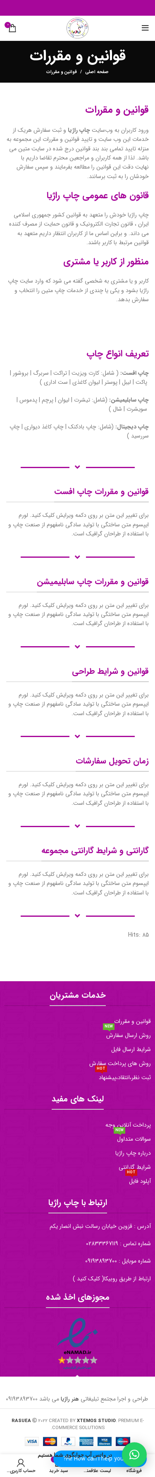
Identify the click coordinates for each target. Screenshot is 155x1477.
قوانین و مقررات (132, 1021)
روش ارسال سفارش (127, 1034)
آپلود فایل (138, 1180)
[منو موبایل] (145, 28)
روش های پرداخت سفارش (120, 1063)
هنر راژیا (70, 1398)
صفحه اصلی (97, 72)
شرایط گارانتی (135, 1167)
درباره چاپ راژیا (133, 1153)
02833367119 (102, 1243)
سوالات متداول (132, 1138)
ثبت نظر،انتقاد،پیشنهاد (123, 1076)
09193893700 (101, 1260)
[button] (134, 1454)
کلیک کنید (88, 1278)
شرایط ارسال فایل (131, 1049)
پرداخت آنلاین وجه (128, 1125)
